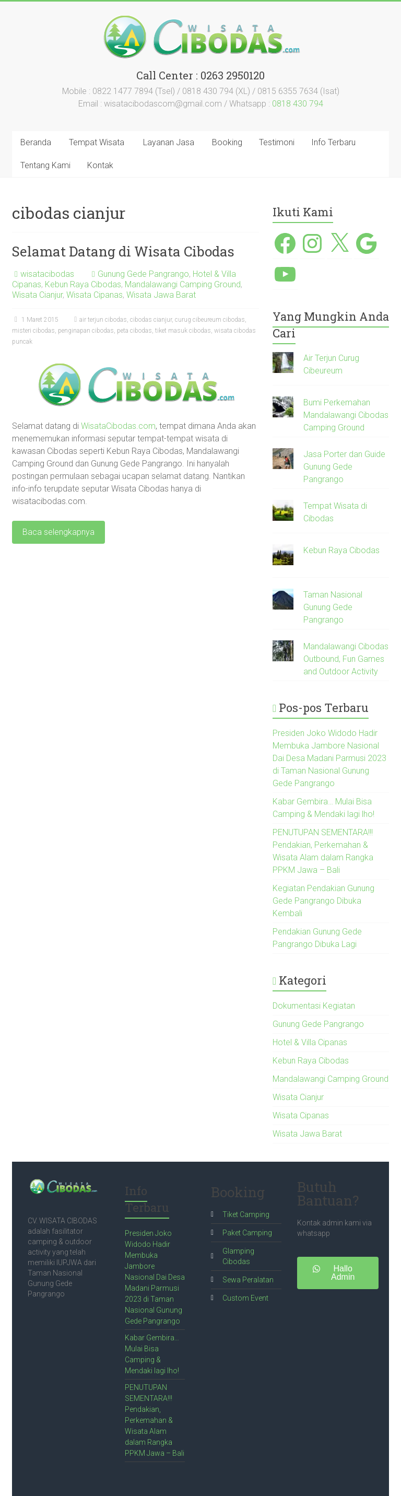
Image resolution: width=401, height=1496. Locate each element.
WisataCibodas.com (118, 426)
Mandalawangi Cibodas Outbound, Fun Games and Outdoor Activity (345, 658)
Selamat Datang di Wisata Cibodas (123, 251)
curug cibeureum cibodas (210, 319)
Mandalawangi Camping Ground (183, 284)
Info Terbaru (333, 142)
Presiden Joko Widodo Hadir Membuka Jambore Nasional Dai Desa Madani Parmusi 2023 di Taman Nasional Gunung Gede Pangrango (329, 758)
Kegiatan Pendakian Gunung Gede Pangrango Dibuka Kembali (323, 900)
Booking (227, 142)
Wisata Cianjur (37, 295)
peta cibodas (134, 330)
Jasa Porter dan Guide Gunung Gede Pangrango (344, 466)
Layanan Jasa (168, 142)
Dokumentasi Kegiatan (314, 1006)
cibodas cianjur (151, 319)
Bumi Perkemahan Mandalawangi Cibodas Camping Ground (345, 415)
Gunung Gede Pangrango (143, 274)
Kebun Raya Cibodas (83, 284)
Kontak (100, 165)
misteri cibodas (33, 330)
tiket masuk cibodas (183, 330)
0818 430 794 (297, 104)
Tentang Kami (45, 165)
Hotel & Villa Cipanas (310, 1042)
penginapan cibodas (86, 330)
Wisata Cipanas (94, 295)
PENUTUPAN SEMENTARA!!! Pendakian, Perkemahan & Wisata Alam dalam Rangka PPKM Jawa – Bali (154, 1420)
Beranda (35, 142)
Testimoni (276, 142)
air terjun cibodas (103, 319)
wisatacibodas (47, 274)
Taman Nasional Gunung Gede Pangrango (332, 607)
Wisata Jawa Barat (161, 295)
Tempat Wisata (96, 142)
